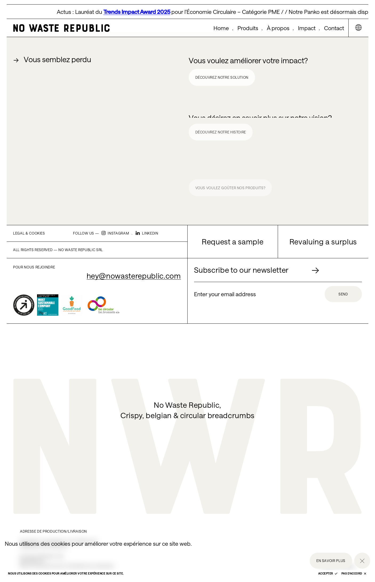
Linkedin (147, 233)
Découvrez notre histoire (220, 133)
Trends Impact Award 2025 (137, 11)
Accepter (328, 573)
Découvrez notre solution (222, 78)
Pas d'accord (353, 573)
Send (343, 294)
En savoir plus (330, 561)
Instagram (115, 233)
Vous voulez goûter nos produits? (230, 189)
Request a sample (232, 241)
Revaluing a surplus (323, 241)
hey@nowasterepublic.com (134, 275)
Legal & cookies (29, 233)
